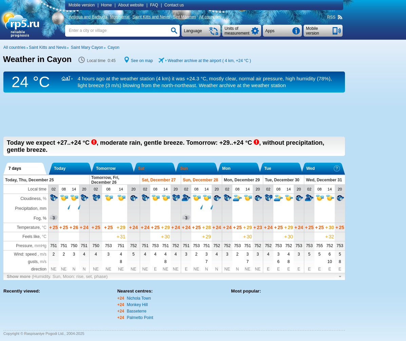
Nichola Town (139, 298)
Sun (184, 168)
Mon (226, 168)
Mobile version (82, 5)
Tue (267, 168)
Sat (141, 168)
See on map (142, 60)
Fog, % (40, 218)
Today (59, 168)
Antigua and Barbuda (88, 17)
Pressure (24, 245)
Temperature (28, 227)
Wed (323, 168)
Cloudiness (30, 198)
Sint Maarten (184, 17)
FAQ (154, 5)
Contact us (174, 5)
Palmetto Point (140, 317)
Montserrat (119, 17)
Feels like (31, 236)
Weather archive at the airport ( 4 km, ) (209, 60)
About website (130, 5)
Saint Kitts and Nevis (151, 17)
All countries (210, 17)
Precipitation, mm (30, 208)
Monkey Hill (137, 304)
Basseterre (137, 311)
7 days (14, 168)
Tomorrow (106, 168)
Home (106, 5)
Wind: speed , (30, 254)
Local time (37, 189)
